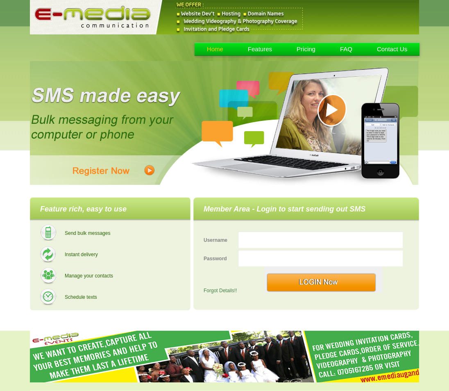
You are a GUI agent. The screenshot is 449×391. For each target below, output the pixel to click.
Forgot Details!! (220, 290)
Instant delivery (81, 254)
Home (215, 48)
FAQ (346, 48)
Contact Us (392, 48)
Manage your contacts (89, 276)
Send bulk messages (87, 233)
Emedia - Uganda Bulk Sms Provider (90, 47)
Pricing (306, 48)
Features (260, 48)
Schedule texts (81, 297)
